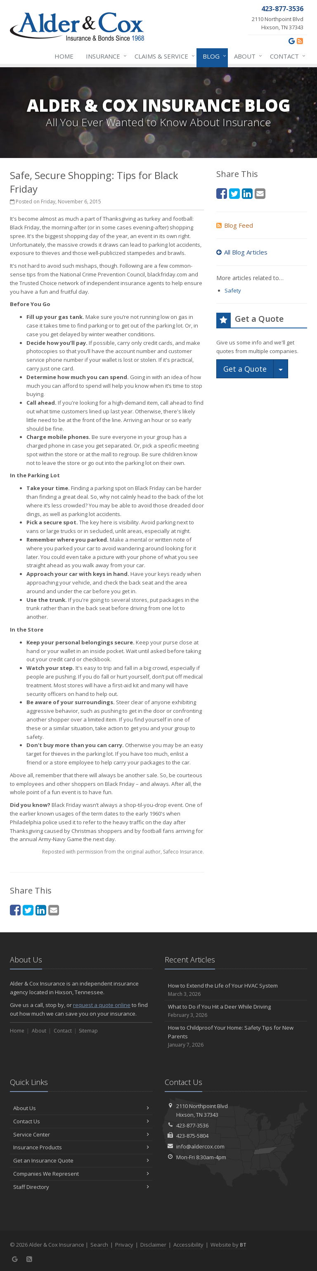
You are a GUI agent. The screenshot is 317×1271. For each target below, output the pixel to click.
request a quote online (101, 1005)
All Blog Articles (241, 252)
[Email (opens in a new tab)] (53, 909)
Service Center (81, 1134)
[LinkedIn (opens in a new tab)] (40, 909)
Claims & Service (163, 56)
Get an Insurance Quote (81, 1160)
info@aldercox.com (200, 1146)
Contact (286, 56)
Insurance (104, 56)
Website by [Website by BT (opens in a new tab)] (228, 1244)
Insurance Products (81, 1147)
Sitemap (88, 1030)
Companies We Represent (81, 1173)
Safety (233, 290)
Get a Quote (245, 369)
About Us (81, 1108)
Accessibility (188, 1244)
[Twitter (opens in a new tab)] (28, 909)
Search (99, 1244)
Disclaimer (153, 1244)
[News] (300, 41)
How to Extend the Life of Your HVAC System (236, 990)
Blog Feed (234, 225)
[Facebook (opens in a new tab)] (15, 909)
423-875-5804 (192, 1135)
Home (63, 56)
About (246, 56)
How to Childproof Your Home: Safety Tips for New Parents (236, 1036)
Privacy (124, 1244)
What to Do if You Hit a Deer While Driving (236, 1011)
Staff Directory (81, 1187)
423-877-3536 (192, 1125)
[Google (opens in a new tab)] (292, 41)
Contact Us (81, 1121)
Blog (213, 56)
